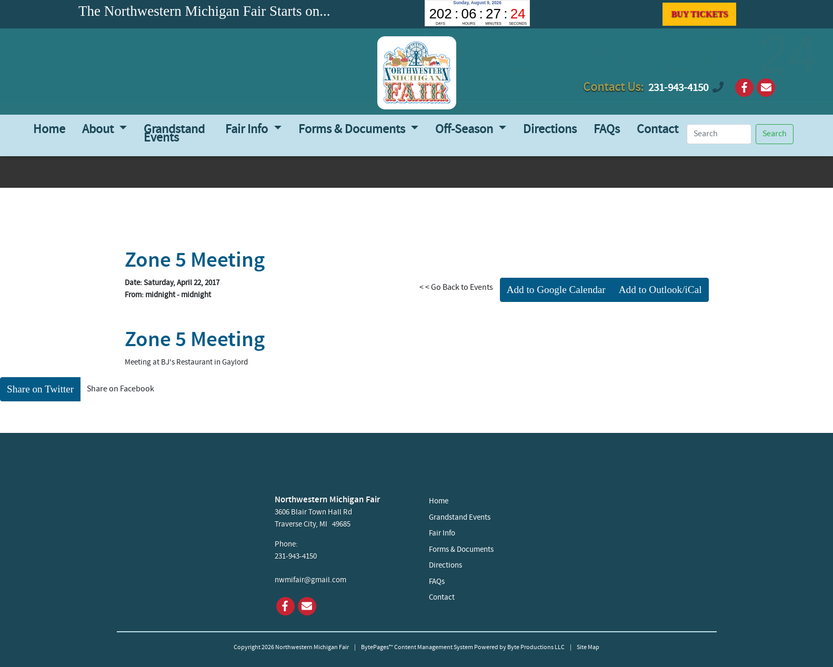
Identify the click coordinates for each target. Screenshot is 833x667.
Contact (657, 130)
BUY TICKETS (699, 13)
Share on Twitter (40, 389)
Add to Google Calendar (556, 289)
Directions (550, 130)
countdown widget (477, 13)
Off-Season (465, 130)
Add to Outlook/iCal (660, 289)
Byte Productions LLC (536, 647)
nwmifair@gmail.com (310, 580)
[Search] (719, 134)
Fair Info (247, 130)
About (99, 130)
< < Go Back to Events (456, 288)
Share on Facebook (120, 389)
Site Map (588, 647)
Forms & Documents (353, 130)
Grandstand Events (174, 134)
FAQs (607, 130)
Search (774, 134)
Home (49, 130)
